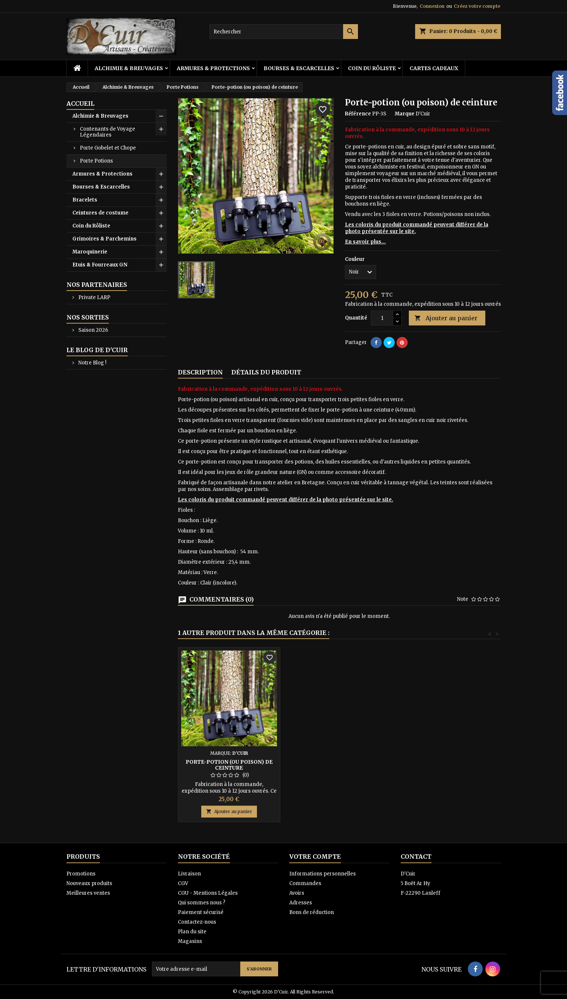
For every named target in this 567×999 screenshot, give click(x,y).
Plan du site (192, 931)
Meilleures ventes (88, 893)
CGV (183, 883)
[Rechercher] (283, 31)
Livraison (189, 874)
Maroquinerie (89, 252)
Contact (416, 856)
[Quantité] (382, 318)
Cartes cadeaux (434, 68)
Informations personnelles (322, 874)
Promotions (80, 874)
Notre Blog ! (91, 363)
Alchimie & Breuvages (129, 68)
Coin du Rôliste (372, 68)
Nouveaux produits (89, 883)
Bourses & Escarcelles (299, 68)
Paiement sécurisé (201, 912)
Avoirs (296, 893)
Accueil (80, 103)
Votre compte (315, 856)
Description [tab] (200, 372)
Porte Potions (96, 161)
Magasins (190, 941)
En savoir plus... (365, 242)
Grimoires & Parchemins (104, 239)
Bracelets (84, 200)
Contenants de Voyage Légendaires (107, 132)
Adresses (300, 903)
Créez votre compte (477, 6)
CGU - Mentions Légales (208, 893)
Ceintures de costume (100, 213)
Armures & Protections (213, 68)
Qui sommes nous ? (201, 903)
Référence (358, 114)
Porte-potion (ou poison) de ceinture (229, 765)
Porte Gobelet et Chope (108, 148)
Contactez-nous (197, 922)
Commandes (305, 883)
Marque (404, 114)
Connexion (432, 6)
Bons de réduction (311, 912)
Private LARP (93, 297)
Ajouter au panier (446, 318)
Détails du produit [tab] (266, 372)
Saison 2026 (92, 330)
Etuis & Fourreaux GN (99, 265)
